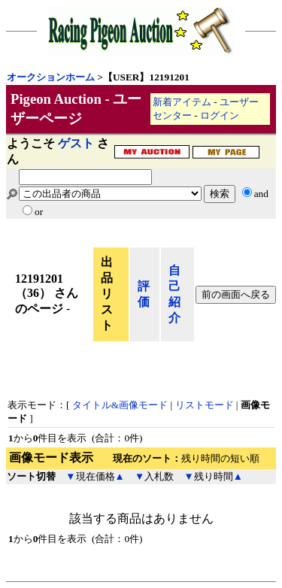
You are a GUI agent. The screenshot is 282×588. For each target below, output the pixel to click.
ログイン (219, 115)
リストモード (204, 405)
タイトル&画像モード (120, 405)
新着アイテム (182, 102)
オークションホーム (51, 77)
